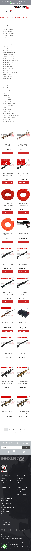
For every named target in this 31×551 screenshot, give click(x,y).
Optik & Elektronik (22, 487)
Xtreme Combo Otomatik (10, 72)
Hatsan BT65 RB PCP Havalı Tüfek (8, 293)
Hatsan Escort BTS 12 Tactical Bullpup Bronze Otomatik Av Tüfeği (23, 382)
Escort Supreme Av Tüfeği (10, 60)
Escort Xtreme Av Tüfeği (10, 52)
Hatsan (5, 94)
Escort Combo (7, 64)
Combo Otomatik (8, 68)
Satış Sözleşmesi (5, 520)
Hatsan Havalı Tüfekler (9, 117)
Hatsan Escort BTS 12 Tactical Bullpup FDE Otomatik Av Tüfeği (23, 412)
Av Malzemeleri (21, 483)
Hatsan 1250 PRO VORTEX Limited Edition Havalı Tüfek (23, 174)
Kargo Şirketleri (5, 511)
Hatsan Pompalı (7, 76)
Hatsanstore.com (6, 487)
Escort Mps (6, 84)
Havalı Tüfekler (7, 99)
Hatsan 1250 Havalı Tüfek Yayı (23, 145)
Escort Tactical (7, 78)
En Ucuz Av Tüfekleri (8, 58)
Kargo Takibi (4, 514)
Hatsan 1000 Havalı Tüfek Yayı (8, 145)
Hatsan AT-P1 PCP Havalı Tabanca (23, 234)
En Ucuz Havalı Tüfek (9, 103)
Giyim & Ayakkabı (22, 494)
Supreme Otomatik (8, 43)
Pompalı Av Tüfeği (8, 35)
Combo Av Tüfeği (8, 66)
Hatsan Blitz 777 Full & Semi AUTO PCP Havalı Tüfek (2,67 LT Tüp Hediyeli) (23, 264)
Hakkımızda (4, 478)
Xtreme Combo (7, 70)
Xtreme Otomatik (8, 50)
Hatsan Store (6, 95)
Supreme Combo (8, 62)
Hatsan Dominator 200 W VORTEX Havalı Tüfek (7, 323)
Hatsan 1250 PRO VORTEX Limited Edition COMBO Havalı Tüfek (8, 174)
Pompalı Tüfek (7, 37)
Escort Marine (7, 86)
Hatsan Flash (6, 111)
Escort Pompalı (7, 74)
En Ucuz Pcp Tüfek (8, 33)
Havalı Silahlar (21, 485)
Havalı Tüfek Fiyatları (9, 105)
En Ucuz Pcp (6, 119)
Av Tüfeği (5, 25)
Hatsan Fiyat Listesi (8, 56)
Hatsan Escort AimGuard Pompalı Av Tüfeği (23, 353)
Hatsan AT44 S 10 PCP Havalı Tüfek (8, 263)
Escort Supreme (7, 41)
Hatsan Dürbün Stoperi (23, 323)
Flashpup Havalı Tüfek (9, 113)
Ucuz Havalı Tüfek (8, 101)
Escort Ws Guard (7, 92)
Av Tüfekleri (6, 27)
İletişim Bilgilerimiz (6, 480)
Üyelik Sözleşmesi (6, 522)
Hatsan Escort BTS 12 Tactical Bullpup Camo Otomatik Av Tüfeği (7, 412)
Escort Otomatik (7, 45)
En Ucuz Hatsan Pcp (8, 121)
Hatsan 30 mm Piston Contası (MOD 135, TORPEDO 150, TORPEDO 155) (7, 234)
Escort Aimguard (7, 90)
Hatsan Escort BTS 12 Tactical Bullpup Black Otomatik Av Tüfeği (7, 382)
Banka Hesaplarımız (7, 483)
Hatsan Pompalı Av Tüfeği (10, 82)
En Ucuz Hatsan (7, 109)
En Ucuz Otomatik (8, 31)
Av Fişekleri (20, 480)
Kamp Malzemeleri (22, 492)
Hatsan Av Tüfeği (7, 107)
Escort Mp (6, 80)
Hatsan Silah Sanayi (8, 47)
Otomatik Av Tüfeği (8, 29)
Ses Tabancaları (21, 489)
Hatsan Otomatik (8, 54)
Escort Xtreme (7, 49)
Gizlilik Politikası (5, 524)
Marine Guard (7, 88)
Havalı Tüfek (6, 97)
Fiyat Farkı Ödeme (6, 485)
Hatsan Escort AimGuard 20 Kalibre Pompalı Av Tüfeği (7, 353)
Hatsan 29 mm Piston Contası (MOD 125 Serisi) (23, 204)
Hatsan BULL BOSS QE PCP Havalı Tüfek (23, 293)
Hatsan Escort (7, 39)
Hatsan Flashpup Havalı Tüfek (11, 115)
